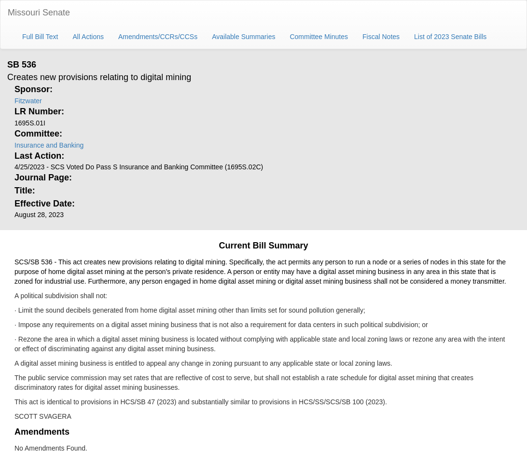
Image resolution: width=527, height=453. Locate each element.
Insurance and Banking (48, 145)
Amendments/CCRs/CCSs (157, 37)
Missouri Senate (39, 12)
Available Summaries (243, 37)
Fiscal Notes (381, 37)
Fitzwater (28, 101)
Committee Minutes (319, 37)
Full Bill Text (40, 37)
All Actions (88, 37)
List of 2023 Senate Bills (450, 37)
